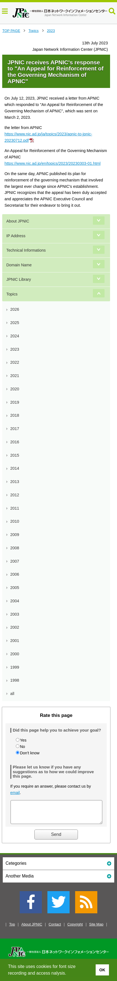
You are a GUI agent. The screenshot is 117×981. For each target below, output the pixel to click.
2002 (14, 627)
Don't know (29, 753)
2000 (14, 654)
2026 (14, 309)
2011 (14, 508)
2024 (14, 336)
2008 (14, 548)
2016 (14, 442)
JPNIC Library (18, 279)
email (15, 792)
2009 (14, 534)
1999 (14, 667)
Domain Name (19, 265)
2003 (14, 614)
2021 (14, 375)
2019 (14, 402)
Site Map (96, 928)
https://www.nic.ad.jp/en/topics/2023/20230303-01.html (52, 163)
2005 (14, 587)
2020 (14, 389)
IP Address (16, 236)
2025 (14, 322)
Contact (55, 928)
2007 (14, 561)
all (12, 693)
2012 (14, 495)
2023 (51, 31)
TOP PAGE (11, 31)
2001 (14, 640)
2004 (14, 601)
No (22, 746)
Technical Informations (26, 250)
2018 (14, 415)
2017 (14, 428)
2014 (14, 468)
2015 (14, 455)
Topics (34, 31)
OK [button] (102, 970)
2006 (14, 574)
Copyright (75, 928)
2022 (14, 362)
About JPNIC (17, 221)
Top (12, 928)
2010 (14, 521)
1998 (14, 680)
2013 (14, 481)
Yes (23, 740)
